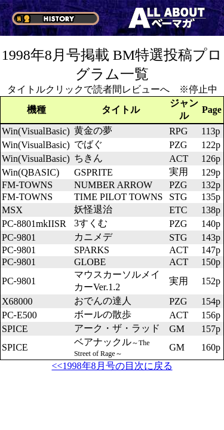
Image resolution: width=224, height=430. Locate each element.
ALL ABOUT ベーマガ (167, 18)
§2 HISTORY (55, 18)
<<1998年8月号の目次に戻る (111, 366)
